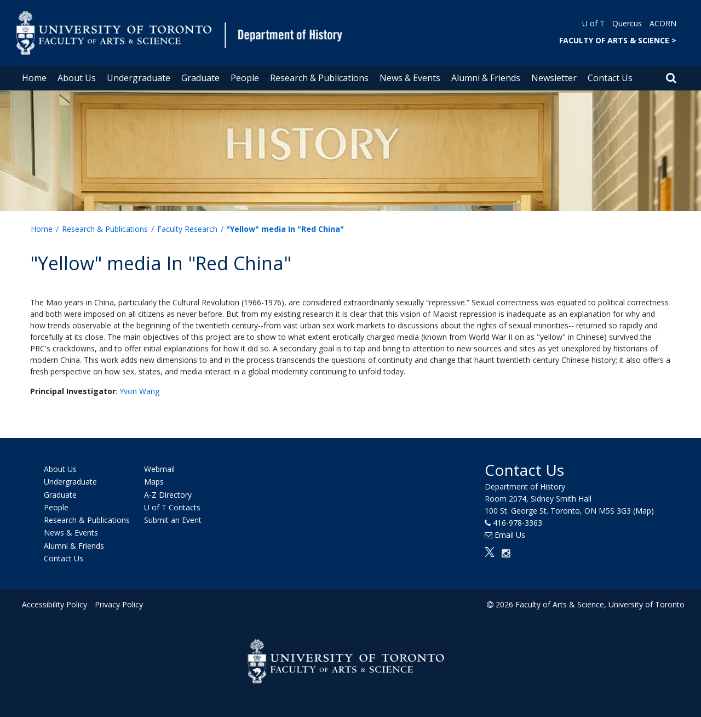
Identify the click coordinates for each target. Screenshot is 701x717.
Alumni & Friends (485, 78)
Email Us (510, 535)
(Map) (643, 510)
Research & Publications (319, 78)
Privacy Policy (119, 604)
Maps (154, 482)
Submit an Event (173, 520)
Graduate (200, 78)
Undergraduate (138, 78)
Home (34, 78)
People (245, 78)
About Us (77, 78)
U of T (593, 23)
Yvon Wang (139, 391)
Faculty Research (187, 229)
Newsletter (554, 78)
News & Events (410, 78)
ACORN (663, 23)
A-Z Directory (168, 495)
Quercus (627, 23)
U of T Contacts (172, 507)
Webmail (159, 469)
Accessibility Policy (54, 604)
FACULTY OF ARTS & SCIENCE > (617, 40)
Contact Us (610, 78)
